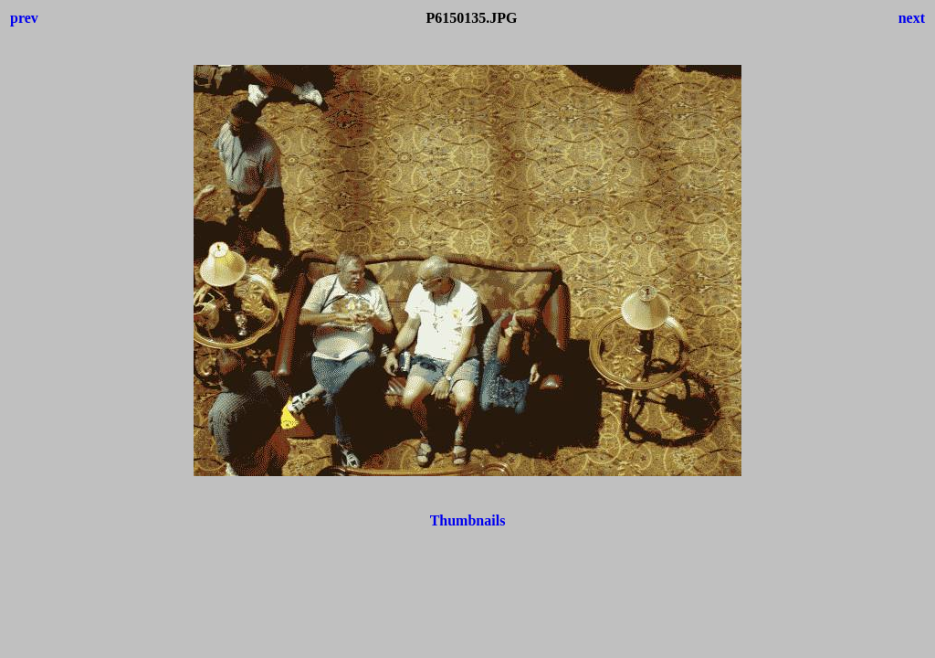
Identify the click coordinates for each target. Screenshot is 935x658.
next (911, 18)
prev (24, 18)
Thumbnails (468, 520)
